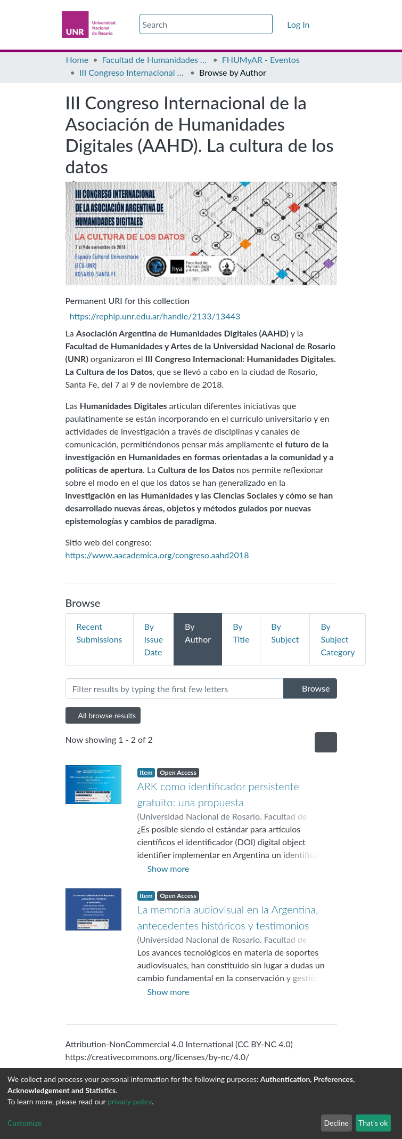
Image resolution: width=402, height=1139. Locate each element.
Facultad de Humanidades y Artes (155, 59)
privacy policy (130, 1101)
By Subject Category (338, 639)
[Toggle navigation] (330, 24)
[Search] (206, 24)
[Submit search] (266, 24)
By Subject (285, 632)
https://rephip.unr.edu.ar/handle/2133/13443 (155, 316)
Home (77, 59)
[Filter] (174, 688)
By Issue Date (153, 639)
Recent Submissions (99, 632)
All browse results (103, 715)
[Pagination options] (326, 742)
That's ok (373, 1122)
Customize (24, 1122)
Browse (310, 688)
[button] (279, 24)
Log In (298, 24)
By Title (241, 632)
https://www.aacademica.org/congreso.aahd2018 (157, 555)
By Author (198, 632)
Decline (336, 1122)
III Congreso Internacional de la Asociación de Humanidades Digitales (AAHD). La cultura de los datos (132, 72)
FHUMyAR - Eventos (261, 59)
